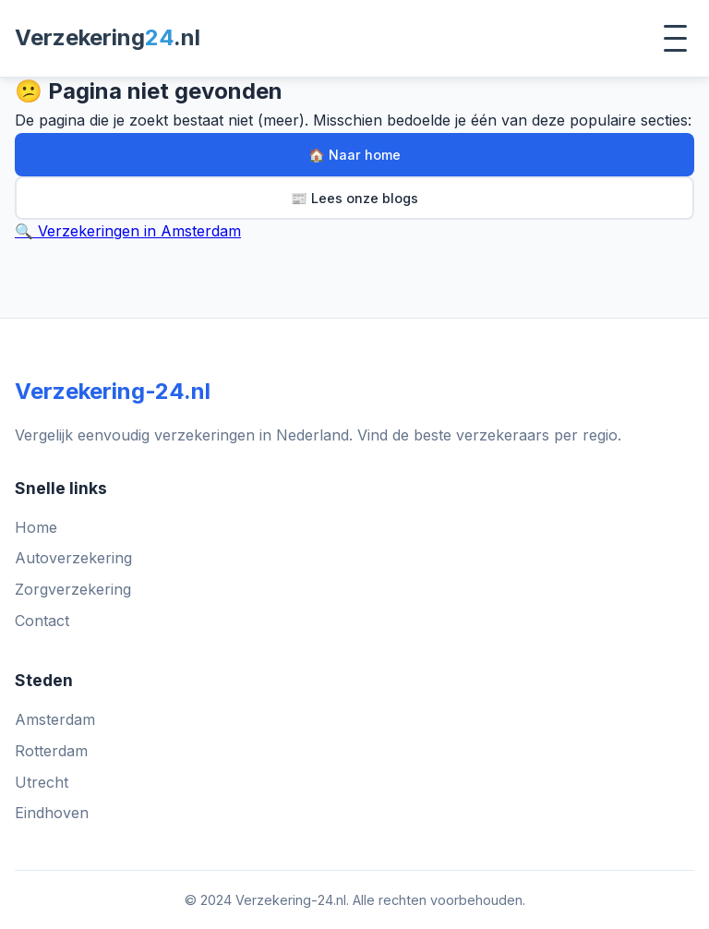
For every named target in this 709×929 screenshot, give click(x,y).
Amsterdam (55, 719)
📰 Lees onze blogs (354, 198)
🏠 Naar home (354, 155)
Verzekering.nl (107, 37)
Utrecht (41, 782)
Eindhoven (52, 812)
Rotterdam (51, 751)
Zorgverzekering (73, 589)
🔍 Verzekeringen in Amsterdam (128, 231)
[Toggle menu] (675, 38)
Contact (42, 620)
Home (36, 527)
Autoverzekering (73, 558)
